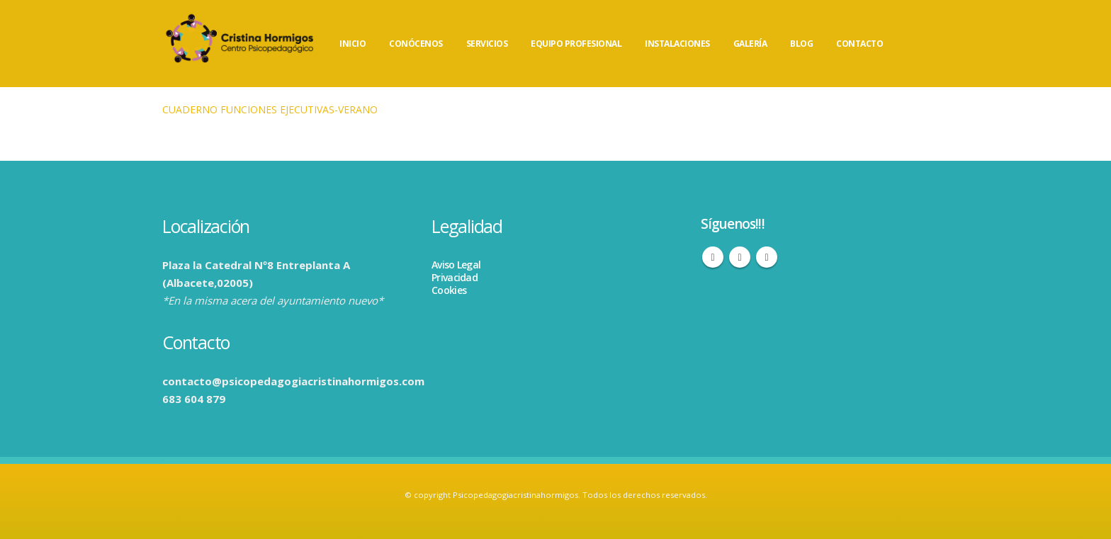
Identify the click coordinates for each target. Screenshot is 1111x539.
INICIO (352, 44)
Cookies (449, 290)
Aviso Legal (456, 264)
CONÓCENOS (416, 44)
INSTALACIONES (677, 44)
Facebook (712, 257)
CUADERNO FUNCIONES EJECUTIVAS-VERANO (270, 109)
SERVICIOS (487, 44)
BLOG (801, 44)
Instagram (739, 257)
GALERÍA (750, 44)
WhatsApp (766, 257)
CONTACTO (859, 44)
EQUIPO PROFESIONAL (576, 44)
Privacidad (455, 277)
